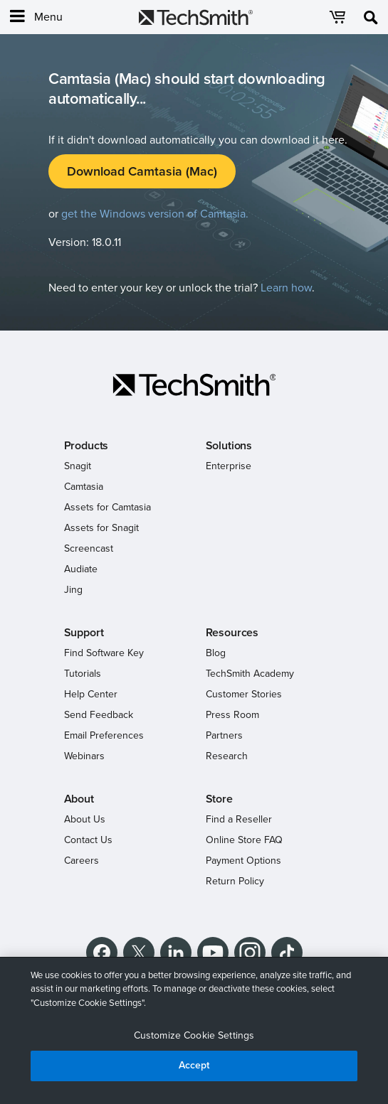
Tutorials (82, 674)
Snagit (77, 466)
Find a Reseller (239, 819)
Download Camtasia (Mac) (142, 171)
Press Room (232, 715)
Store (219, 799)
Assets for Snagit (101, 528)
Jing (73, 590)
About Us (84, 819)
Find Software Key (104, 653)
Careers (81, 860)
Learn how (286, 288)
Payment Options (243, 860)
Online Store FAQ (244, 840)
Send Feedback (98, 715)
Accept (194, 1065)
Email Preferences (104, 735)
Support (84, 633)
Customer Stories (244, 694)
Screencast (88, 548)
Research (227, 756)
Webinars (84, 756)
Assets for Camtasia (107, 507)
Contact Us (88, 840)
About (79, 799)
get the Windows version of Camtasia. (154, 214)
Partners (224, 735)
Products (86, 446)
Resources (232, 633)
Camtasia (83, 487)
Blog (216, 653)
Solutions (229, 446)
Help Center (90, 694)
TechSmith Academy (250, 674)
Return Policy (235, 881)
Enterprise (228, 466)
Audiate (81, 569)
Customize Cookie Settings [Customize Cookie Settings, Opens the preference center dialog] (194, 1035)
